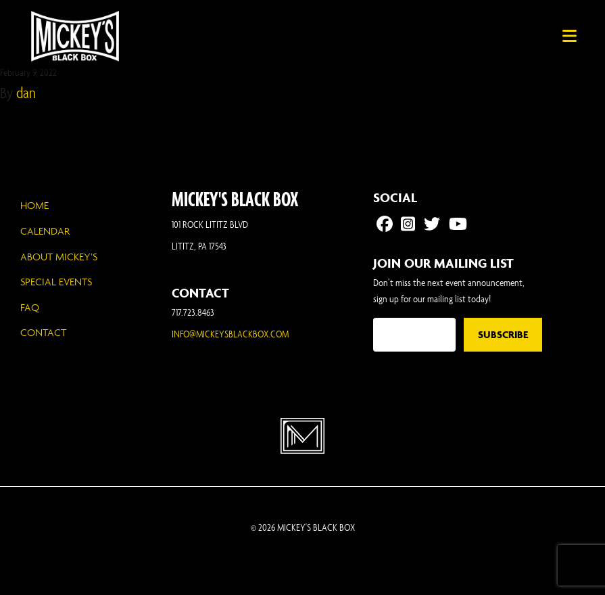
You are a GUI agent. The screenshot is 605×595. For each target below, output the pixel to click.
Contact (43, 332)
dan (26, 92)
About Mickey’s (58, 256)
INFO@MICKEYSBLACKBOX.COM (230, 333)
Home (34, 205)
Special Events (56, 281)
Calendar (45, 230)
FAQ (29, 307)
